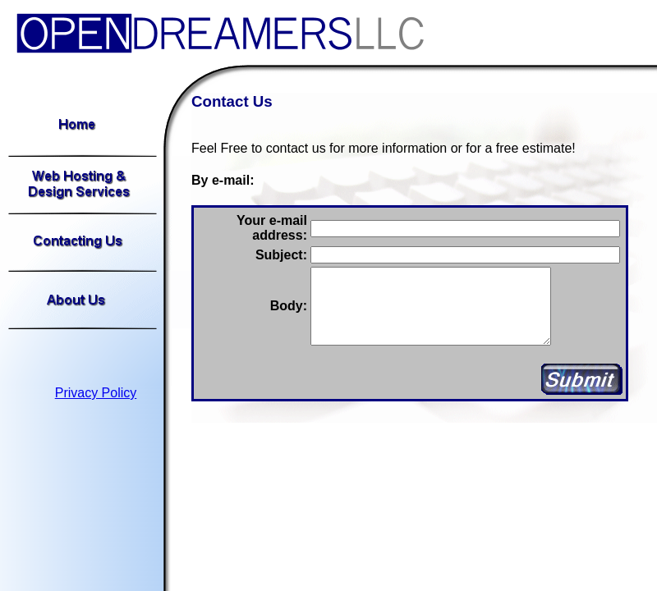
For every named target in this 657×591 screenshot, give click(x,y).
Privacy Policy (96, 393)
